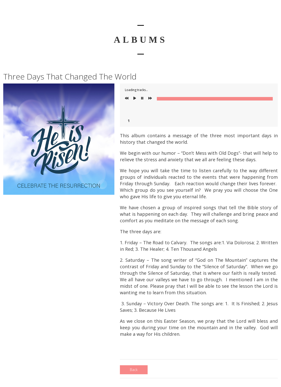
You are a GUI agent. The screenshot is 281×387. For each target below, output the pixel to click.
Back (134, 369)
